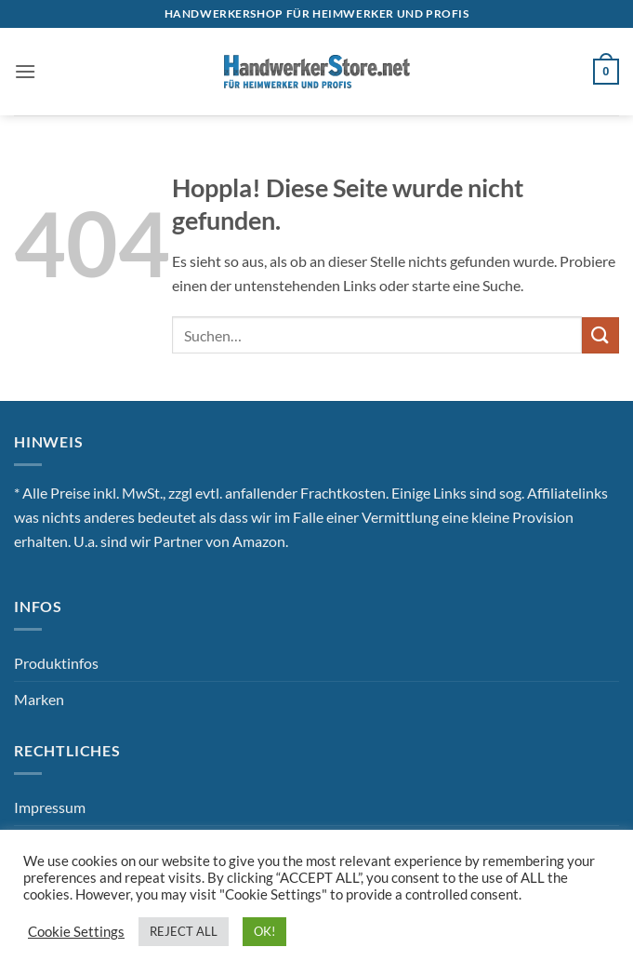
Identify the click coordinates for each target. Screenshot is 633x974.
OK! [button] (264, 931)
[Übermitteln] (600, 335)
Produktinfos (56, 663)
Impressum (50, 807)
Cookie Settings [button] (76, 932)
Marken (39, 699)
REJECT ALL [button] (184, 931)
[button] (25, 71)
